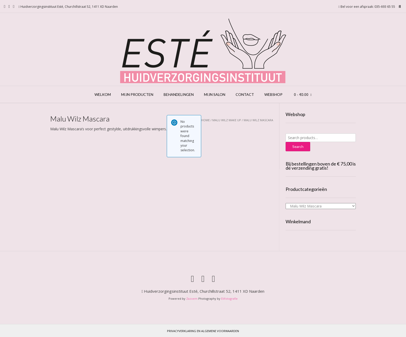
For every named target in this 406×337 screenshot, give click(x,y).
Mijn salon (214, 94)
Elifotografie (229, 298)
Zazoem (192, 298)
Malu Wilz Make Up (226, 120)
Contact (245, 94)
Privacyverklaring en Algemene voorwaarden (203, 331)
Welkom (103, 94)
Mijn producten (137, 94)
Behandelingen (179, 94)
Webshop (273, 94)
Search (297, 146)
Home (205, 120)
